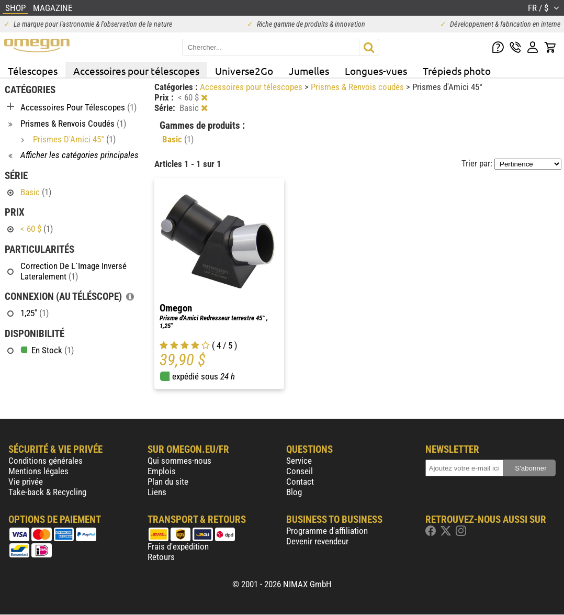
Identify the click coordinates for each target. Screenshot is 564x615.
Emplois (162, 471)
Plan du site (168, 481)
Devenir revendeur (317, 541)
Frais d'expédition (178, 546)
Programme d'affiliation (327, 530)
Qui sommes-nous (179, 460)
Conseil (299, 471)
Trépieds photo (457, 70)
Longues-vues (376, 70)
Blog (294, 492)
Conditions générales (45, 460)
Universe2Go (244, 70)
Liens (157, 492)
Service (299, 460)
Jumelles (309, 70)
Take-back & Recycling (47, 492)
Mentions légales (38, 471)
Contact (300, 481)
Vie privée (25, 481)
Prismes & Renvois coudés (358, 87)
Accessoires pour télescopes (136, 70)
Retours (161, 557)
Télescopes (33, 70)
